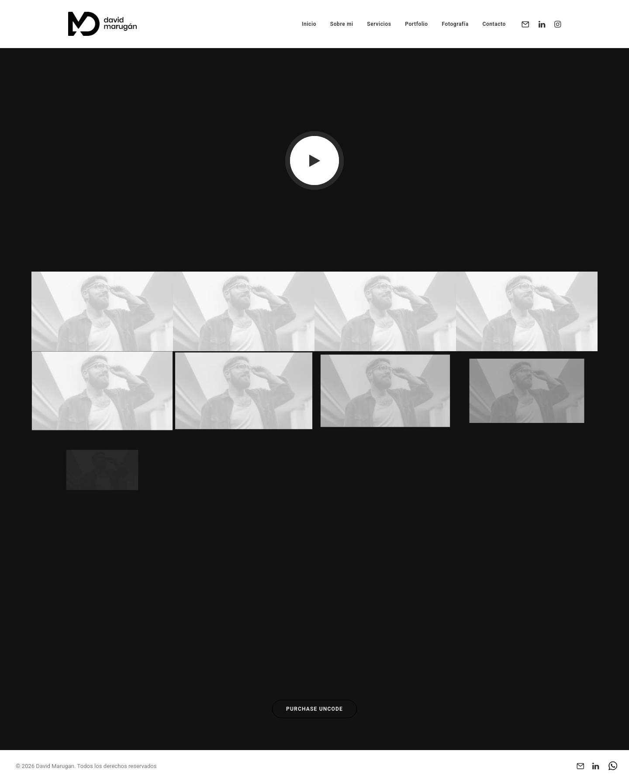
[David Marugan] (102, 24)
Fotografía (455, 24)
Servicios (379, 24)
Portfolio (416, 24)
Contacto (494, 24)
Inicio (309, 24)
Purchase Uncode (314, 709)
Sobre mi (341, 24)
